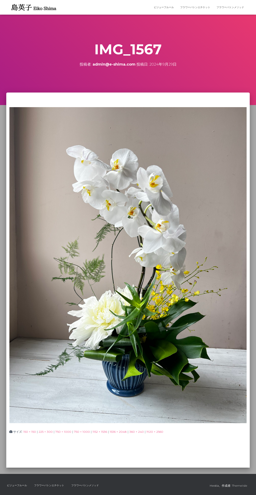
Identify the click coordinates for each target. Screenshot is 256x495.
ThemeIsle (239, 485)
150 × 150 (29, 432)
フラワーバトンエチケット (195, 7)
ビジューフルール (164, 7)
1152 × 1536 (100, 432)
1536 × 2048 (118, 432)
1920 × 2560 (154, 432)
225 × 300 (46, 432)
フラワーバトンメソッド (230, 7)
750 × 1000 (63, 432)
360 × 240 (136, 432)
